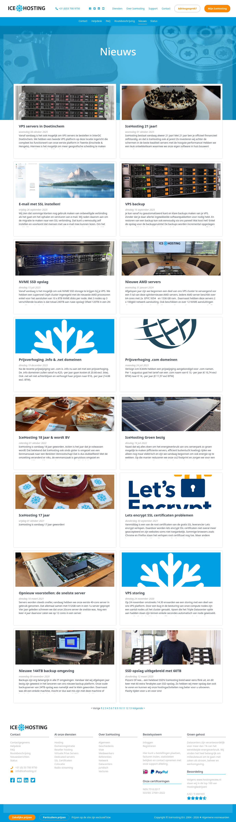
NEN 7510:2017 (151, 789)
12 (127, 708)
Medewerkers (106, 753)
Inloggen (148, 742)
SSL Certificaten (63, 760)
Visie (101, 749)
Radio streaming (63, 767)
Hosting (58, 742)
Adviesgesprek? (187, 8)
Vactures (103, 771)
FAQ (108, 21)
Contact (166, 8)
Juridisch (103, 767)
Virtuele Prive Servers (66, 753)
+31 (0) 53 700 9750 (26, 767)
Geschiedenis (106, 746)
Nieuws (142, 21)
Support (153, 8)
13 (130, 708)
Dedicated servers (64, 756)
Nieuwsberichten (19, 756)
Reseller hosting (63, 749)
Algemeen (104, 742)
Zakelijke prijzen (22, 817)
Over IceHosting (135, 8)
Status (153, 21)
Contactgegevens (20, 742)
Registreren (149, 746)
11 (123, 708)
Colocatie (59, 764)
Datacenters (105, 764)
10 (120, 708)
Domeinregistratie (64, 746)
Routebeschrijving (125, 21)
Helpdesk (96, 21)
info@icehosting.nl (25, 771)
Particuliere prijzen (54, 817)
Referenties (105, 756)
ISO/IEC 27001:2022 (154, 792)
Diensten (117, 8)
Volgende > (138, 708)
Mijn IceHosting (217, 8)
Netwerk (103, 760)
